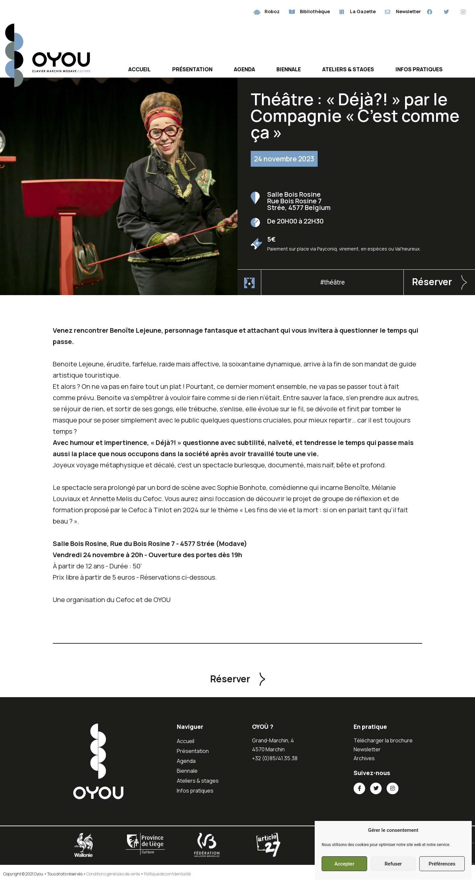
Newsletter (367, 749)
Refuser (393, 864)
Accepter (344, 864)
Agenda (244, 69)
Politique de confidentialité (167, 874)
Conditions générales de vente (113, 874)
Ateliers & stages (348, 69)
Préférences (441, 864)
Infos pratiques (419, 69)
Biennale (288, 69)
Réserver (432, 281)
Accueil (139, 69)
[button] (439, 282)
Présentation (192, 69)
